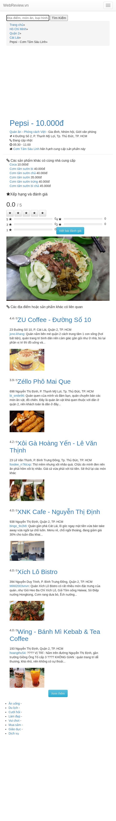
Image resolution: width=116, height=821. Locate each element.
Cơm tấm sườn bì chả (24, 186)
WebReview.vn (16, 5)
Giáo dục (15, 729)
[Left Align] (10, 213)
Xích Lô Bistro (38, 571)
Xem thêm (58, 693)
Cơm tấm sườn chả (23, 173)
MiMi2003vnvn (19, 586)
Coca (13, 164)
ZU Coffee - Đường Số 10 (54, 319)
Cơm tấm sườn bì (21, 168)
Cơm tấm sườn (20, 177)
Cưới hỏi (14, 712)
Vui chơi (14, 720)
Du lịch (13, 707)
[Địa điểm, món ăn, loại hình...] (27, 18)
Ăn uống (14, 703)
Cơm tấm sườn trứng (24, 181)
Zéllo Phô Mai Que (44, 381)
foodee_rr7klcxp (20, 464)
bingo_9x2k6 (18, 526)
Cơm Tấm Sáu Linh (26, 149)
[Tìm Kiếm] (59, 18)
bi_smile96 (17, 395)
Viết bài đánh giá (70, 230)
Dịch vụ (14, 733)
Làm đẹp (14, 716)
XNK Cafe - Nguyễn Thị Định (59, 511)
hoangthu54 (17, 653)
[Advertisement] (58, 80)
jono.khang (17, 334)
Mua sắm (15, 725)
